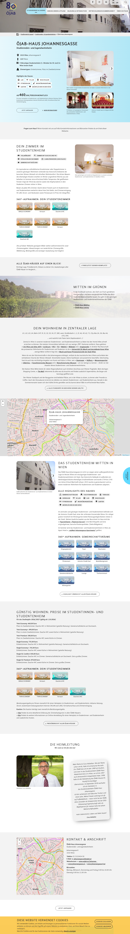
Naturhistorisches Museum (66, 363)
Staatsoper (80, 360)
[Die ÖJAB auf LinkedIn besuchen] (106, 2)
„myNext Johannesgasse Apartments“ (82, 530)
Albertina (26, 363)
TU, (58, 347)
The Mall (41, 371)
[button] (65, 426)
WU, (53, 347)
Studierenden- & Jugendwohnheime (45, 34)
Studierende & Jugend (27, 34)
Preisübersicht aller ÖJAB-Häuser (61, 723)
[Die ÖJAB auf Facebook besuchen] (92, 2)
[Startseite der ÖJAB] (18, 34)
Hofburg (89, 360)
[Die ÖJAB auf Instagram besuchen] (99, 2)
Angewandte (84, 347)
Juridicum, (47, 347)
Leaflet (110, 455)
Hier (19, 713)
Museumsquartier (101, 360)
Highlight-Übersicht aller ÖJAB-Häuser (79, 594)
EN (117, 3)
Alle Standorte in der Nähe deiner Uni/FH (65, 388)
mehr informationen (50, 110)
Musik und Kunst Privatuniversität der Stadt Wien (77, 352)
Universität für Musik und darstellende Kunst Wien (90, 349)
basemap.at (125, 455)
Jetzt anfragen (27, 110)
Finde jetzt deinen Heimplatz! (95, 265)
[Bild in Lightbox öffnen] (90, 68)
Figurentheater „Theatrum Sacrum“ (72, 522)
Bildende (72, 347)
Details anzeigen (70, 931)
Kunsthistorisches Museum (42, 363)
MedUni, (64, 347)
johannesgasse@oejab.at (82, 859)
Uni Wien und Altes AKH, (32, 347)
